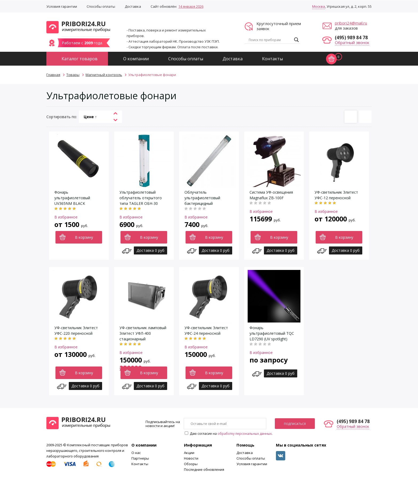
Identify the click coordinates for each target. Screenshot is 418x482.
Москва (318, 6)
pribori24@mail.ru (351, 23)
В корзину (84, 237)
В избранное (66, 217)
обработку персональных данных (245, 433)
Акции (189, 452)
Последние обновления (204, 469)
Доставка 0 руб (150, 250)
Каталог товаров (80, 59)
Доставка (133, 6)
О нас (136, 452)
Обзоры (191, 463)
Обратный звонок (352, 42)
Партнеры (140, 458)
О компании (136, 59)
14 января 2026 (190, 6)
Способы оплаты (101, 6)
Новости (191, 458)
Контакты (272, 59)
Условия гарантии (61, 6)
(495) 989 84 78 (351, 37)
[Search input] (270, 39)
